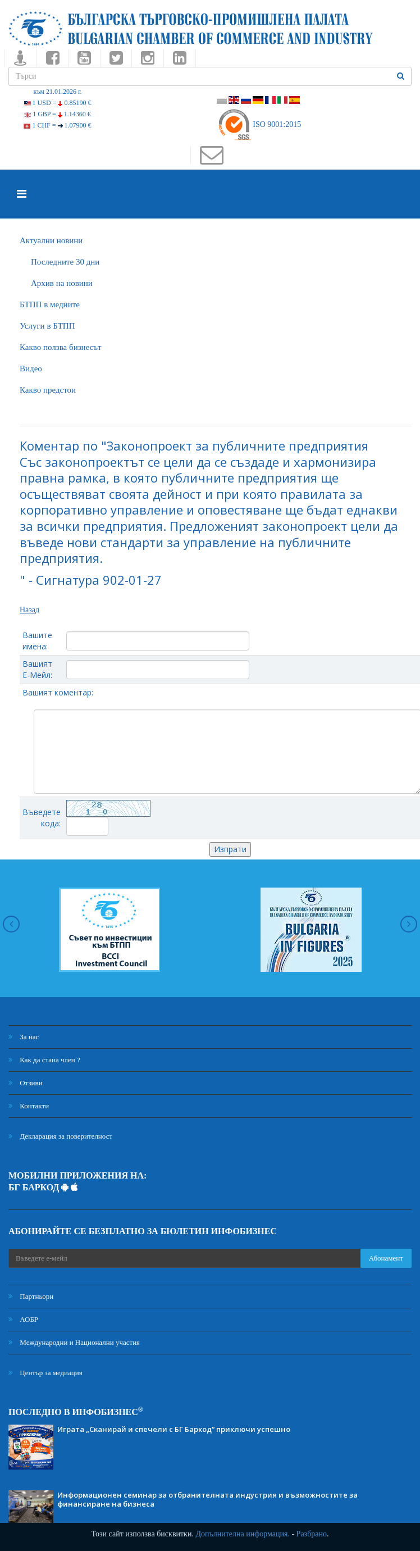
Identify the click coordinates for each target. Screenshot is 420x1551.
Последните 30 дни (65, 261)
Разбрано (311, 1534)
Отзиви (25, 1083)
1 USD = (58, 103)
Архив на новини (62, 283)
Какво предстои (48, 389)
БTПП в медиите (50, 304)
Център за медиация (45, 1372)
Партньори (30, 1296)
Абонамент (386, 1258)
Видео (31, 368)
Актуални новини (51, 240)
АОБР (23, 1319)
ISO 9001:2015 (259, 124)
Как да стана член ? (44, 1060)
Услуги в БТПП (47, 325)
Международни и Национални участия (74, 1342)
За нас (23, 1037)
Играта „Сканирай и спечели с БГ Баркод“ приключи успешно (173, 1429)
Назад (29, 610)
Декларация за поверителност (60, 1136)
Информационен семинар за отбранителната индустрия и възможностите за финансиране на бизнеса (207, 1499)
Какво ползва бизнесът (61, 347)
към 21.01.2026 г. (57, 91)
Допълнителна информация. (242, 1534)
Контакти (28, 1106)
